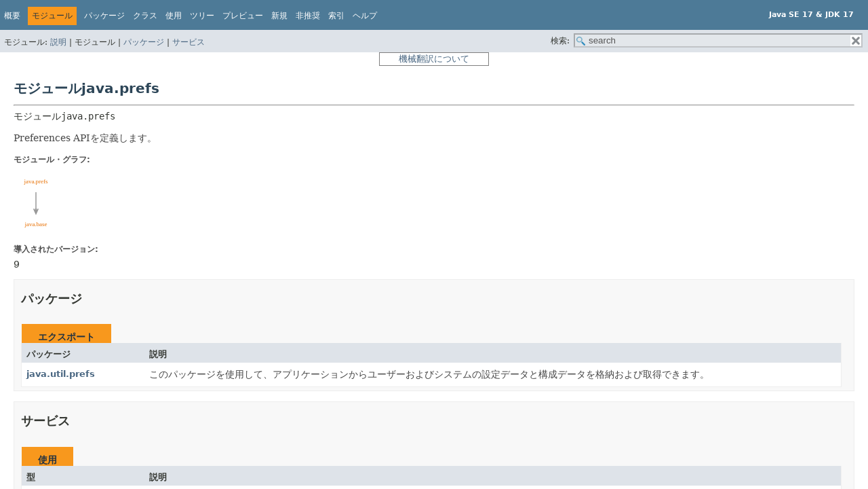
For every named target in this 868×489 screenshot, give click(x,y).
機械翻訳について (434, 59)
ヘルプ (365, 15)
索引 (336, 15)
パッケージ (143, 42)
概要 (12, 15)
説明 (58, 42)
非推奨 (308, 15)
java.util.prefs (60, 374)
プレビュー (242, 15)
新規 (279, 15)
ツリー (202, 15)
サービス (188, 42)
